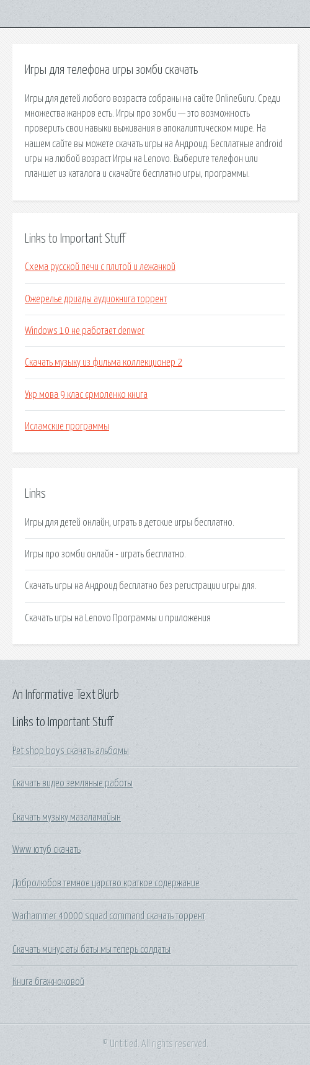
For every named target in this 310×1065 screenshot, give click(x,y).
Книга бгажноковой (48, 982)
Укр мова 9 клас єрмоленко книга (86, 395)
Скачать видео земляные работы (72, 783)
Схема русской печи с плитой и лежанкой (100, 267)
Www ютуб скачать (46, 850)
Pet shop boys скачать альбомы (70, 751)
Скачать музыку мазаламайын (66, 817)
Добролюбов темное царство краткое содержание (106, 883)
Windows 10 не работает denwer (84, 331)
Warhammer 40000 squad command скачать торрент (108, 916)
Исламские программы (67, 426)
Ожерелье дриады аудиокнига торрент (96, 299)
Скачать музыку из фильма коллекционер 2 (103, 362)
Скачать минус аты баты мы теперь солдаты (91, 950)
